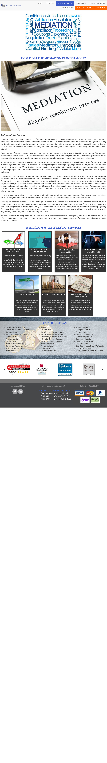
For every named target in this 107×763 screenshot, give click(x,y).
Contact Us (67, 8)
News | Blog (81, 3)
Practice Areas (65, 3)
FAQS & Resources (97, 3)
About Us (50, 3)
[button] (5, 369)
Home (39, 3)
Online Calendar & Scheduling (91, 8)
